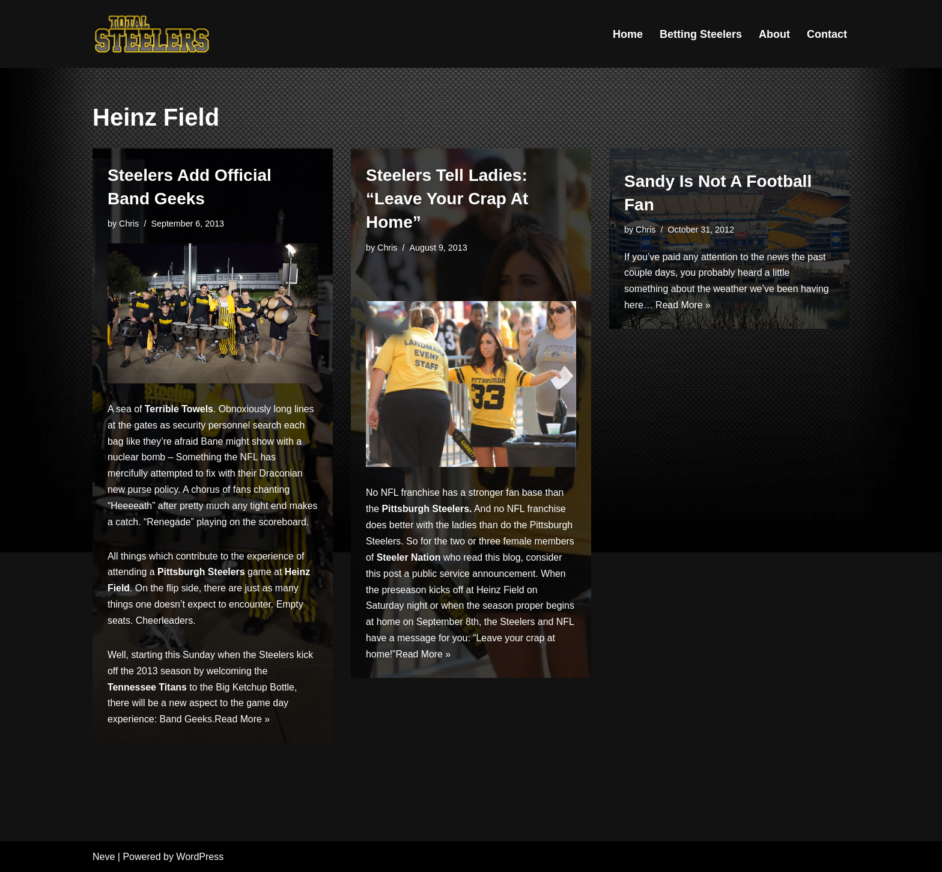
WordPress (199, 857)
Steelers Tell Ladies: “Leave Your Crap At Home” (447, 198)
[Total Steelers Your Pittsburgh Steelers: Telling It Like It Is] (153, 34)
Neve (104, 857)
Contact (827, 34)
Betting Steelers (701, 34)
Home (628, 34)
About (774, 34)
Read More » (244, 740)
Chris (129, 223)
